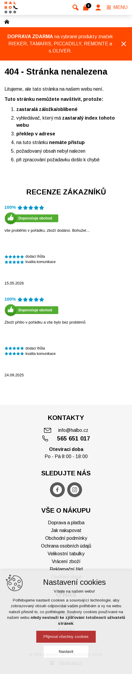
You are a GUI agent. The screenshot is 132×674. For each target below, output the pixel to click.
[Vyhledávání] (75, 7)
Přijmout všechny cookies (66, 636)
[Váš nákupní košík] (87, 7)
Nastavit (66, 651)
